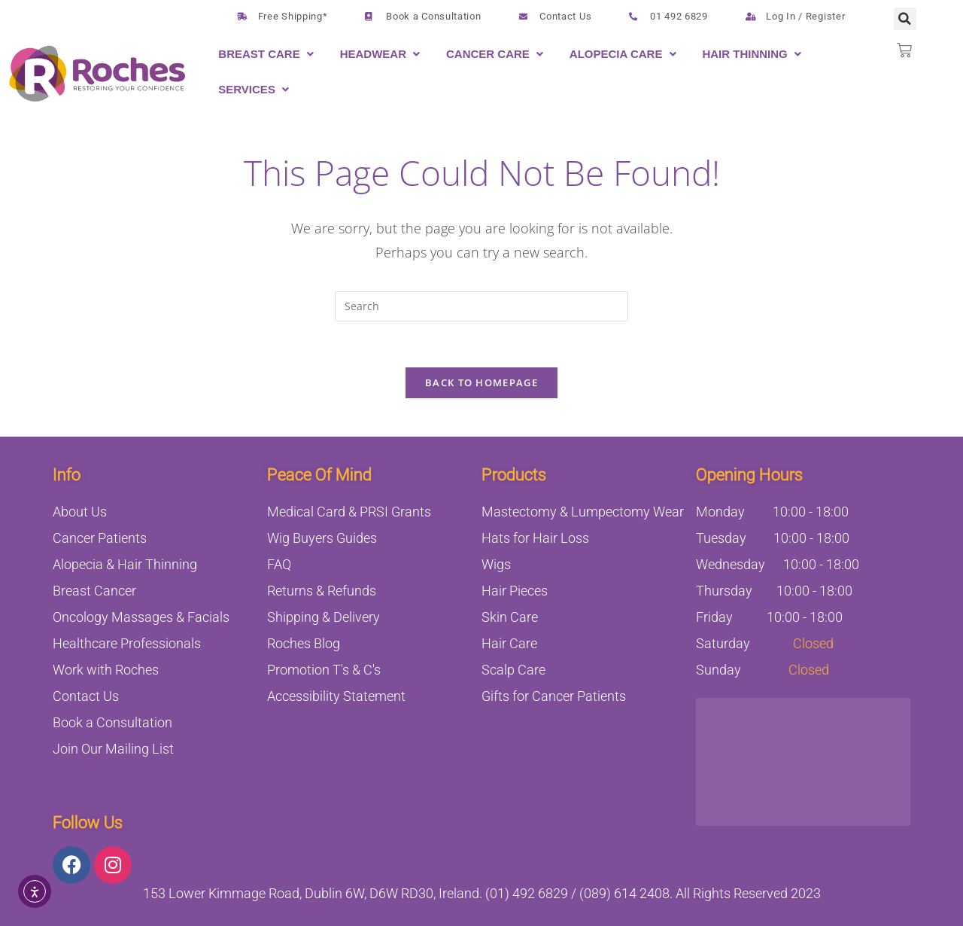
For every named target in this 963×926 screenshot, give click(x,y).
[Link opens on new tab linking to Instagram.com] (113, 865)
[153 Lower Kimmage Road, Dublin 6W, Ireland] (803, 762)
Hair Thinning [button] (744, 53)
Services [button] (246, 89)
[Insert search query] (481, 306)
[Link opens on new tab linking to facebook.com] (71, 865)
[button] (267, 54)
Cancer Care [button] (488, 53)
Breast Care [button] (258, 53)
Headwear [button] (373, 53)
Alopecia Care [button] (616, 53)
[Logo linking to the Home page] (98, 74)
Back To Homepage (481, 382)
